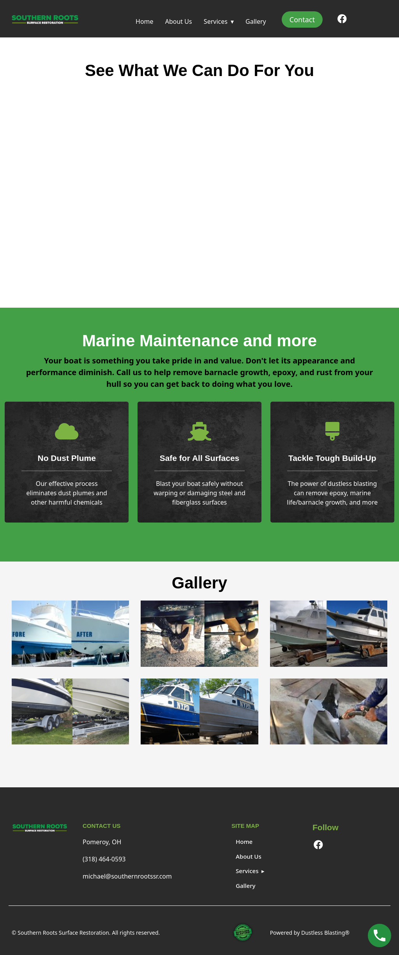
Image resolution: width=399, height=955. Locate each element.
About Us (178, 21)
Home (145, 21)
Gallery (255, 21)
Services (216, 21)
